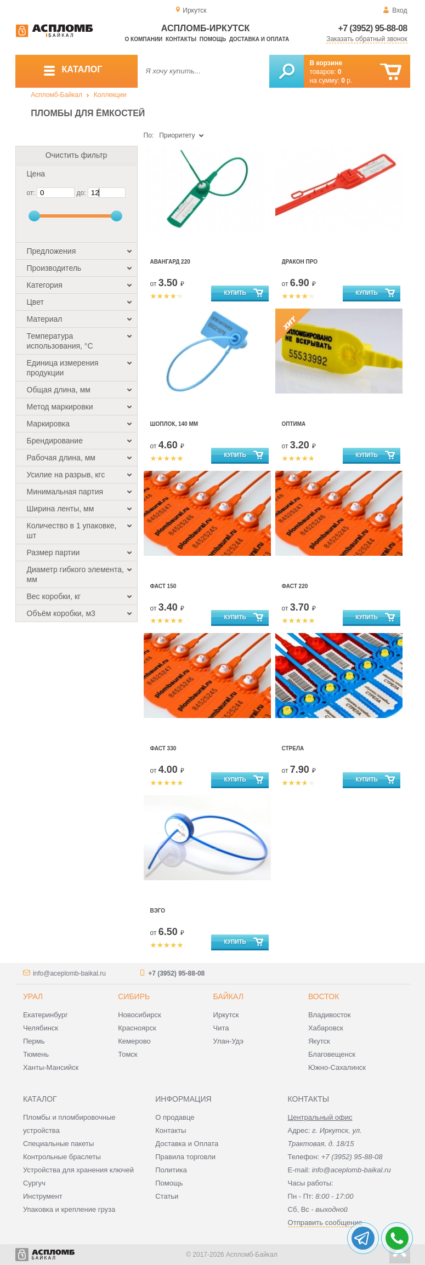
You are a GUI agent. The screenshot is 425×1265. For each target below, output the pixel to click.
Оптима (294, 424)
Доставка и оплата (259, 39)
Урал (33, 996)
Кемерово (134, 1041)
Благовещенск (331, 1054)
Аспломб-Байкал (56, 95)
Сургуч (34, 1183)
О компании (144, 39)
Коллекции (110, 95)
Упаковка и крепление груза (69, 1209)
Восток (323, 996)
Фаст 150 (163, 586)
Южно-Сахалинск (337, 1067)
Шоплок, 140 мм (174, 424)
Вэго (158, 911)
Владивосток (329, 1015)
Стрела (293, 748)
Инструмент (43, 1196)
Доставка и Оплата (186, 1143)
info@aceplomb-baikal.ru (69, 973)
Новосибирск (139, 1015)
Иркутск (226, 1015)
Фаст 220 (295, 586)
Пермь (34, 1041)
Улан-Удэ (228, 1041)
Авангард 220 (170, 262)
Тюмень (36, 1054)
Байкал (228, 996)
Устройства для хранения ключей (78, 1170)
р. (346, 80)
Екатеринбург (45, 1015)
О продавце (174, 1117)
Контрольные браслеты (62, 1157)
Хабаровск (325, 1028)
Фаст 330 (163, 748)
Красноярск (137, 1028)
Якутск (319, 1041)
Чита (221, 1028)
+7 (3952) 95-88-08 (372, 28)
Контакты (181, 39)
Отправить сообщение (325, 1222)
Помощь (213, 39)
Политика (171, 1170)
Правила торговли (185, 1157)
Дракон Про (300, 262)
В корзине (326, 63)
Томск (127, 1054)
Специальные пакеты (58, 1143)
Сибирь (134, 996)
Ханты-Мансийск (50, 1067)
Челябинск (40, 1028)
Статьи (166, 1196)
